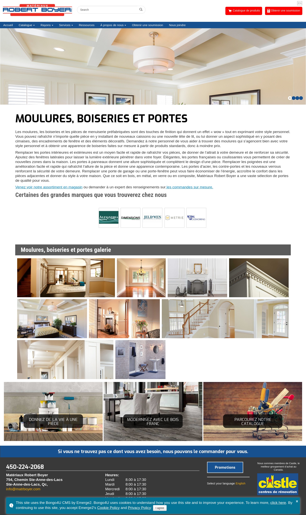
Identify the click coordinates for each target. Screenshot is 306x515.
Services (64, 25)
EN (300, 3)
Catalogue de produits (244, 11)
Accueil (8, 25)
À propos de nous (112, 25)
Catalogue (25, 25)
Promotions (225, 467)
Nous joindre (177, 25)
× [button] (297, 501)
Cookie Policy (108, 508)
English (241, 483)
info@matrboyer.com (23, 489)
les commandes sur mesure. (189, 187)
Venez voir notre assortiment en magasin (48, 187)
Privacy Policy (139, 508)
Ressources (86, 25)
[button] (290, 98)
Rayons (46, 25)
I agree (160, 508)
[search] (107, 9)
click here (278, 503)
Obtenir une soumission (283, 11)
